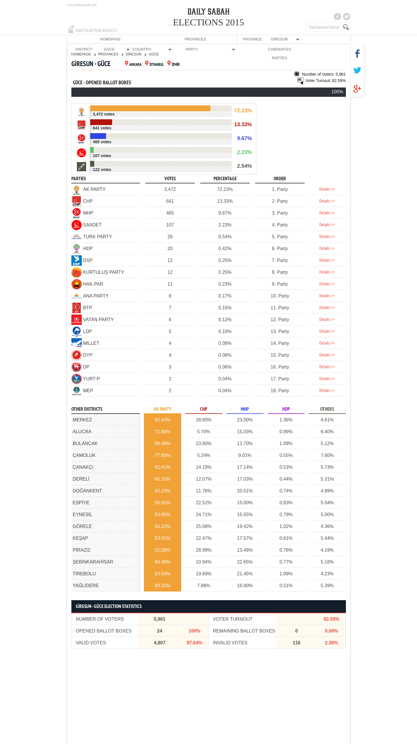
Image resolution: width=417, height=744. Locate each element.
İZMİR (173, 64)
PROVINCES (110, 39)
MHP (245, 409)
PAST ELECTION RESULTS (96, 30)
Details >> (327, 189)
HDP (286, 409)
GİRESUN (135, 54)
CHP (203, 409)
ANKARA (133, 64)
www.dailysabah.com (82, 5)
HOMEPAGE (81, 39)
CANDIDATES (306, 39)
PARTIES (334, 39)
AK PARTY (162, 409)
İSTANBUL (154, 64)
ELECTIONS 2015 (208, 22)
